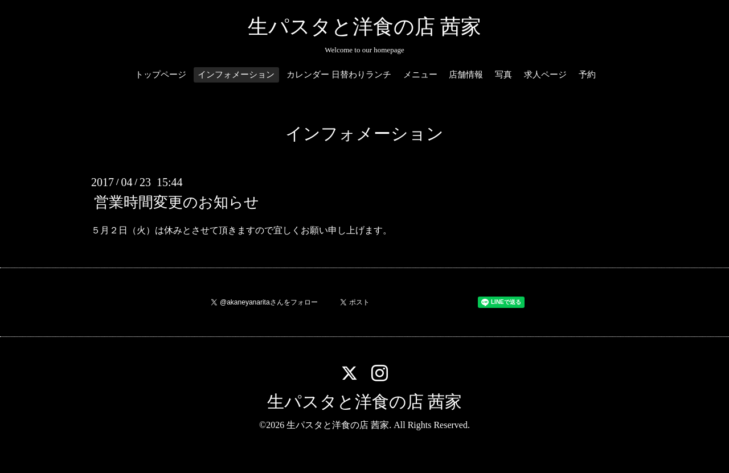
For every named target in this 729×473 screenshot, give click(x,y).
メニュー (420, 74)
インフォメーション (236, 74)
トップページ (160, 74)
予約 (587, 74)
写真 (503, 74)
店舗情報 (466, 74)
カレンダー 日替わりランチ (338, 74)
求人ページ (545, 74)
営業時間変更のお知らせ (176, 202)
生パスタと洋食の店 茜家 (364, 26)
